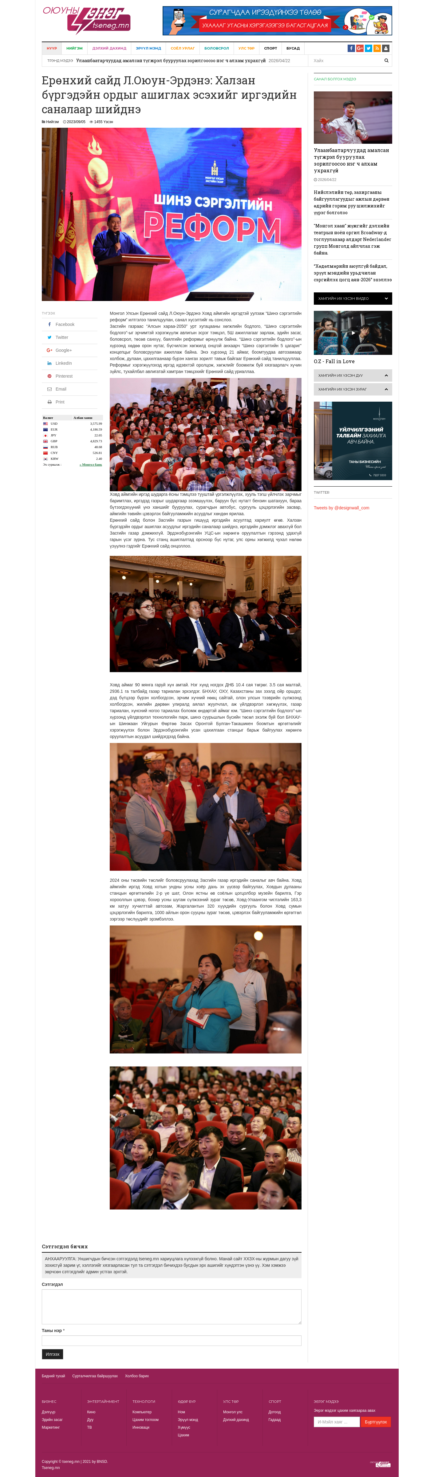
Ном (181, 1412)
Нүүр (52, 48)
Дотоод (275, 1412)
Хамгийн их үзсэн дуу (340, 375)
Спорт (270, 48)
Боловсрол (216, 48)
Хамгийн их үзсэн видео (343, 298)
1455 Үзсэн (103, 122)
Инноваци (140, 1427)
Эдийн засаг (52, 1420)
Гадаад (275, 1420)
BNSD (102, 1461)
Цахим (183, 1435)
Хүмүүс (184, 1427)
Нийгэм (74, 48)
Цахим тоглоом (145, 1420)
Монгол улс (233, 1412)
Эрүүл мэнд (148, 48)
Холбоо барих (137, 1376)
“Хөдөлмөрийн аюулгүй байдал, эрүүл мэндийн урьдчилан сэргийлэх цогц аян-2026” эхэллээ (353, 273)
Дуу (90, 1420)
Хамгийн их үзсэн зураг (342, 389)
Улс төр (246, 48)
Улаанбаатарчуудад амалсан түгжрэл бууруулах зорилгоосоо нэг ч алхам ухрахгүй (171, 60)
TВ (89, 1427)
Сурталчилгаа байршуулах (95, 1376)
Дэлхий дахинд (109, 48)
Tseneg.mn (51, 1468)
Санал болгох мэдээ (335, 79)
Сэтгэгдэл (52, 1284)
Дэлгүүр (48, 1412)
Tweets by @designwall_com (341, 507)
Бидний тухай (53, 1376)
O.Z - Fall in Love (334, 361)
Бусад (293, 48)
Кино (91, 1412)
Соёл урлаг (183, 48)
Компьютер (142, 1412)
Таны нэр (52, 1330)
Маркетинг (51, 1427)
